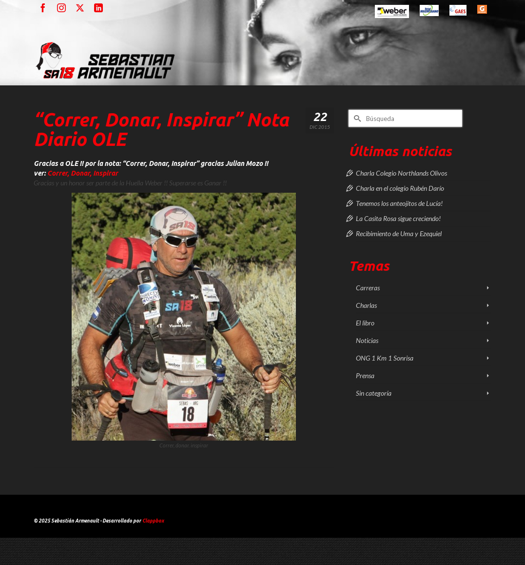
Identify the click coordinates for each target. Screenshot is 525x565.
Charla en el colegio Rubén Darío (400, 188)
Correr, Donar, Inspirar (82, 173)
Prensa (365, 375)
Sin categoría (373, 393)
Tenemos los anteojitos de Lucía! (399, 203)
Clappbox (153, 521)
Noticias (367, 340)
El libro (365, 323)
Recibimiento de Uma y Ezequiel (399, 233)
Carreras (368, 287)
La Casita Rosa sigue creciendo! (398, 218)
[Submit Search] (356, 118)
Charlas (366, 305)
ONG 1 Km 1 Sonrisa (384, 358)
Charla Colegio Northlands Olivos (401, 173)
